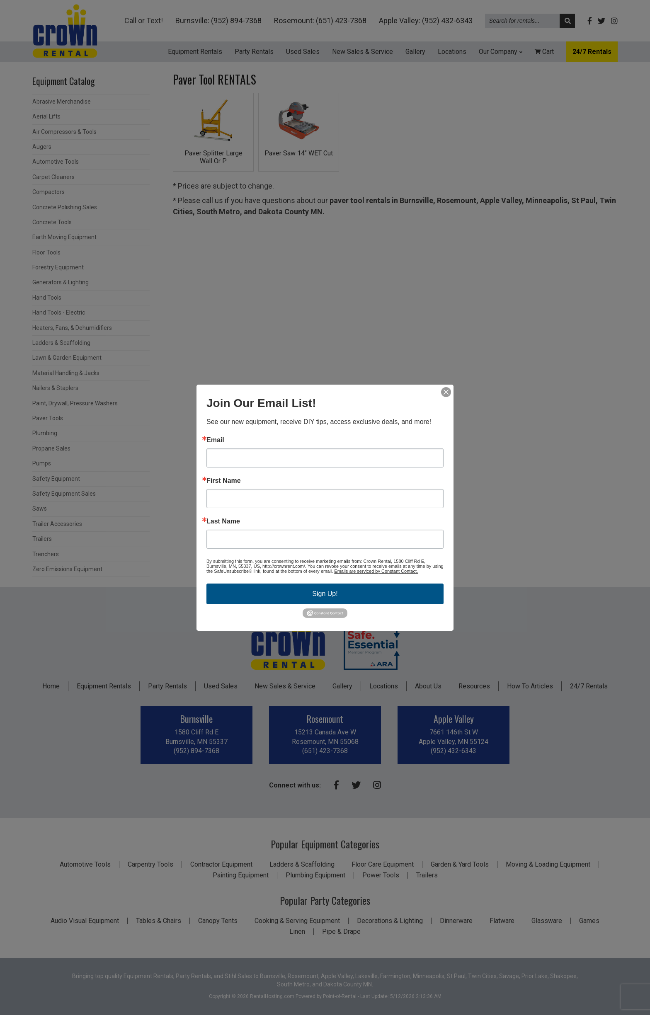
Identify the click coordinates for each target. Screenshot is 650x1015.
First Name (223, 480)
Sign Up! (324, 593)
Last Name (223, 521)
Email (215, 439)
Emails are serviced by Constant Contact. (376, 570)
